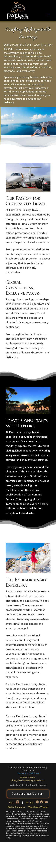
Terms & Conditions (28, 773)
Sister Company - (28, 807)
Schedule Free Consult (28, 793)
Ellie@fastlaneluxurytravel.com (28, 780)
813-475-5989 (27, 777)
